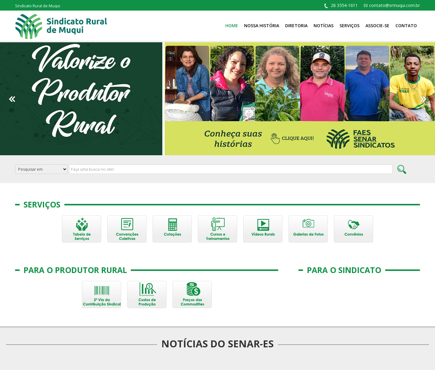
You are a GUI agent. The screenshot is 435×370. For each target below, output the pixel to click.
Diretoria (296, 25)
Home (231, 25)
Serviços (349, 25)
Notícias (324, 25)
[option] (217, 98)
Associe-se (377, 25)
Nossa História (261, 25)
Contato (406, 25)
